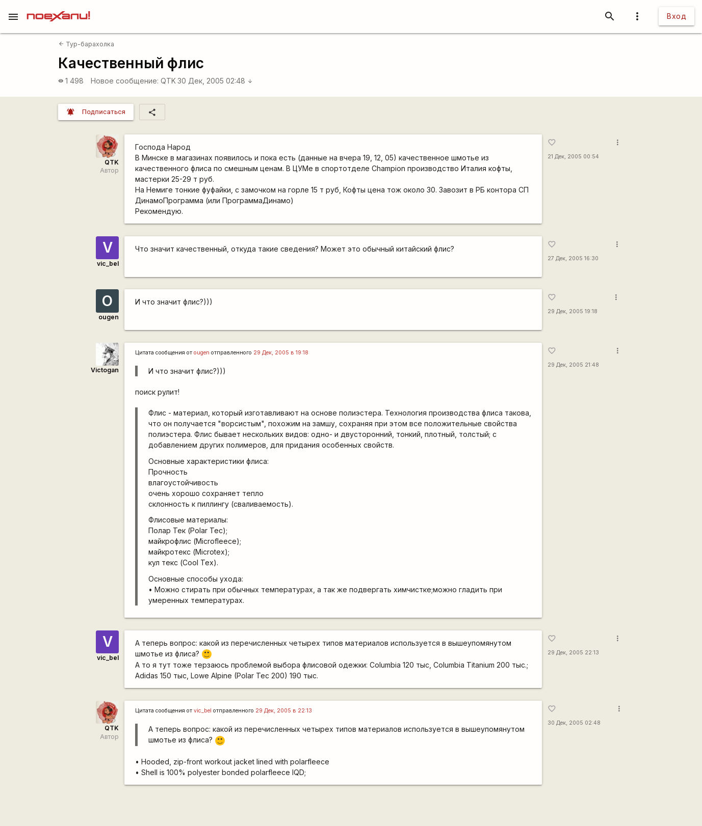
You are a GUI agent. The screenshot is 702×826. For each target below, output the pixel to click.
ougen (108, 317)
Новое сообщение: (125, 80)
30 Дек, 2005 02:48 (215, 80)
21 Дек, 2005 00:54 (573, 156)
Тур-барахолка (86, 44)
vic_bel (108, 263)
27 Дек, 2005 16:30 (573, 258)
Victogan (105, 370)
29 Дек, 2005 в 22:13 (283, 710)
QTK (168, 80)
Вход (676, 16)
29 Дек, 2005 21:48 (573, 365)
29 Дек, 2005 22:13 (573, 652)
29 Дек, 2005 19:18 (572, 311)
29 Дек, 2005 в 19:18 (280, 352)
